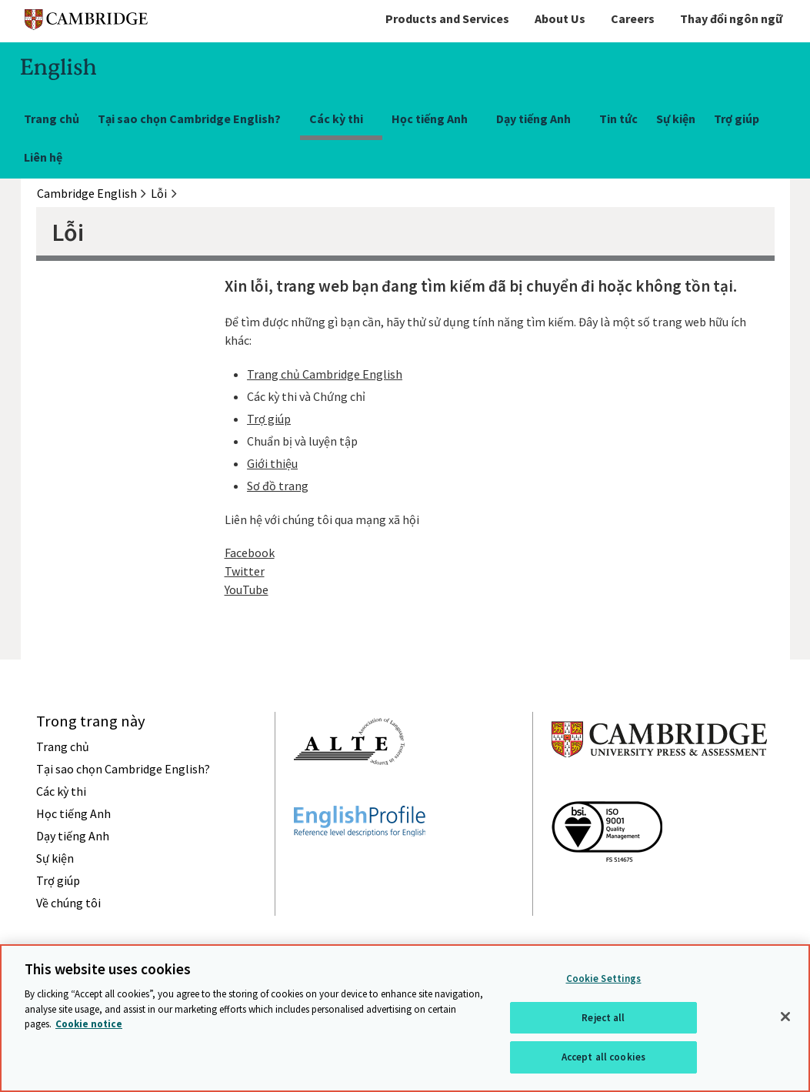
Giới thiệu (272, 463)
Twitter (245, 571)
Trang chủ (51, 118)
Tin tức (618, 118)
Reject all (603, 1017)
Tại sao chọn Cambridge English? (189, 118)
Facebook (250, 552)
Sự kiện (675, 118)
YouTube (246, 589)
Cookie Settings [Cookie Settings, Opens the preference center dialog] (604, 978)
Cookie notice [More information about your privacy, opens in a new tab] (88, 1023)
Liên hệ (43, 157)
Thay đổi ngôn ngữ (731, 18)
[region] (405, 1018)
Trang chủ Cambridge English (324, 374)
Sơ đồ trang (277, 485)
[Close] (785, 1017)
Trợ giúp (736, 118)
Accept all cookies (603, 1057)
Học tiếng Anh (430, 118)
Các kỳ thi (336, 118)
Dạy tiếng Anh (533, 118)
